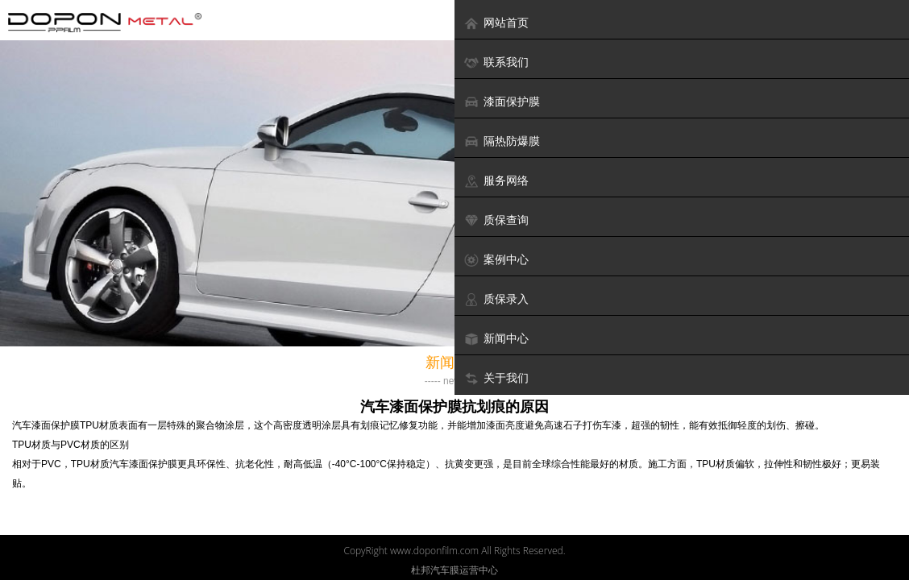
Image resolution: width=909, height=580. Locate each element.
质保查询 (496, 220)
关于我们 (496, 378)
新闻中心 (496, 339)
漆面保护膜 (501, 102)
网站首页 (496, 23)
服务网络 (496, 181)
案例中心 (496, 260)
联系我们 (496, 62)
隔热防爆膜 (501, 141)
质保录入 (496, 299)
